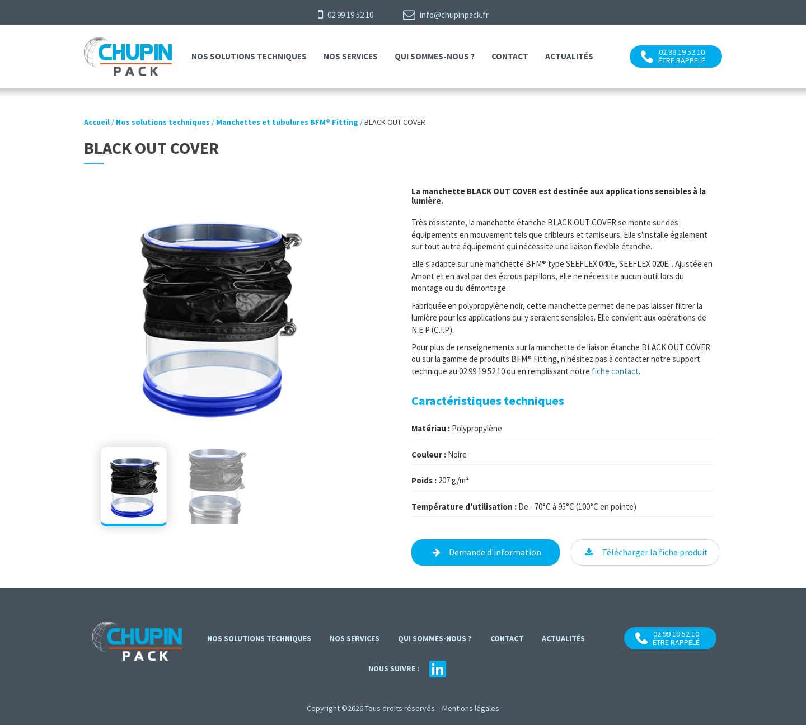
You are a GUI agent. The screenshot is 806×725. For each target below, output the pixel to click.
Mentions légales (470, 708)
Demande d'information (495, 552)
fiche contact (615, 371)
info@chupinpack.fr (446, 14)
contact (509, 56)
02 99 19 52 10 (345, 14)
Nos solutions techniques (249, 56)
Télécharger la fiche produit (655, 552)
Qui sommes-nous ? (435, 56)
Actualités (569, 56)
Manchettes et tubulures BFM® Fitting (287, 122)
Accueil (97, 122)
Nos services (351, 56)
